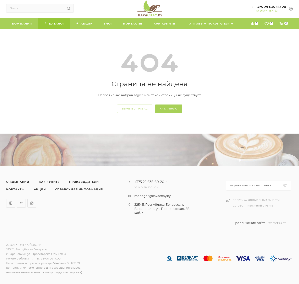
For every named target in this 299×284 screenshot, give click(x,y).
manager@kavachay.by (152, 196)
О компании (17, 181)
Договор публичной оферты (253, 205)
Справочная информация (79, 189)
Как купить (49, 181)
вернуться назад (135, 108)
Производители (84, 181)
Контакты (15, 189)
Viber (21, 203)
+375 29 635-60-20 (270, 7)
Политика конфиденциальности (256, 200)
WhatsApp (31, 203)
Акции (40, 189)
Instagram (10, 203)
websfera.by (277, 223)
